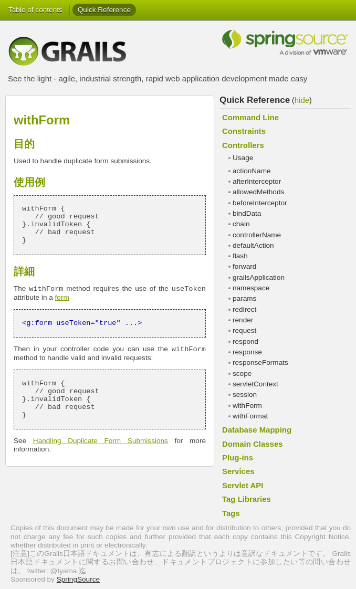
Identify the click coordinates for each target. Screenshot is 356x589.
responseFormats (260, 362)
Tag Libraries (246, 499)
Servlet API (242, 485)
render (243, 320)
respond (245, 341)
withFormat (250, 416)
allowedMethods (258, 192)
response (247, 352)
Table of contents (35, 10)
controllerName (257, 235)
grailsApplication (259, 277)
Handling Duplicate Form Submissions (100, 441)
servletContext (255, 384)
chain (241, 224)
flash (240, 256)
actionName (252, 171)
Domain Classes (252, 443)
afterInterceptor (257, 181)
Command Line (250, 117)
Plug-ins (237, 457)
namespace (251, 288)
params (244, 298)
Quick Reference (104, 10)
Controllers (243, 145)
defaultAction (253, 245)
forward (244, 266)
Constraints (244, 131)
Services (238, 471)
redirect (244, 309)
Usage (243, 158)
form (62, 297)
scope (242, 373)
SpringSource (78, 579)
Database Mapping (256, 429)
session (245, 394)
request (244, 330)
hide (302, 100)
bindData (247, 213)
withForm (247, 405)
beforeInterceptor (260, 203)
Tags (231, 513)
